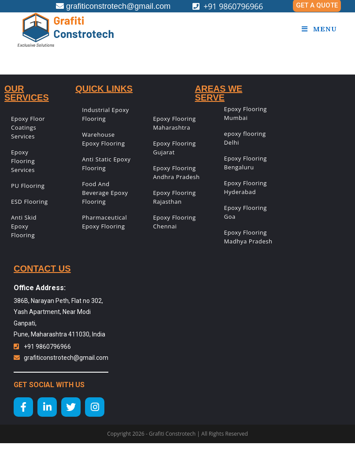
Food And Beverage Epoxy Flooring (105, 192)
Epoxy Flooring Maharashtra (174, 123)
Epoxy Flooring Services (23, 161)
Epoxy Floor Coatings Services (28, 127)
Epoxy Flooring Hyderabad (245, 187)
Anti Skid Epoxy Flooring (24, 226)
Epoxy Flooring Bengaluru (245, 162)
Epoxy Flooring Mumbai (245, 113)
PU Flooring (28, 186)
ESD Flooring (29, 201)
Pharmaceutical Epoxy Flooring (104, 221)
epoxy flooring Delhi (245, 138)
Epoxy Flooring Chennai (174, 221)
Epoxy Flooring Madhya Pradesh (248, 236)
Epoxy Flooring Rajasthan (174, 197)
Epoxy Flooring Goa (245, 212)
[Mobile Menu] (319, 29)
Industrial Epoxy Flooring (105, 114)
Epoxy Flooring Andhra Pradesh (176, 172)
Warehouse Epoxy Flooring (103, 139)
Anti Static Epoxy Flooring (106, 163)
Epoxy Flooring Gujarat (174, 147)
